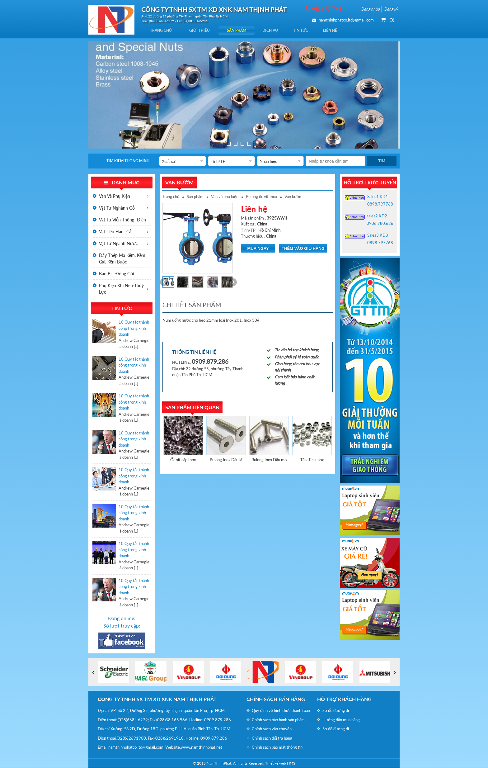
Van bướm (293, 196)
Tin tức (312, 30)
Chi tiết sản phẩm (191, 305)
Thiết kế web (275, 763)
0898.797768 (380, 204)
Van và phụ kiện (224, 196)
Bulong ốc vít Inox (261, 196)
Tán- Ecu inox (312, 459)
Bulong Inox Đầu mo (269, 459)
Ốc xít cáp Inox (183, 459)
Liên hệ (345, 30)
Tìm (381, 161)
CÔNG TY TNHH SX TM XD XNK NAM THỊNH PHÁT (157, 699)
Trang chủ (162, 30)
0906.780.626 (380, 223)
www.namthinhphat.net (201, 747)
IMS (292, 763)
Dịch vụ (279, 30)
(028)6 (123, 720)
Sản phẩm (243, 30)
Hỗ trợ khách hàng (344, 699)
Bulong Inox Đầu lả (226, 459)
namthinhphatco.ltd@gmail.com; (136, 747)
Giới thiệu (203, 30)
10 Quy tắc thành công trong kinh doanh (134, 328)
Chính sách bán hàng (275, 699)
